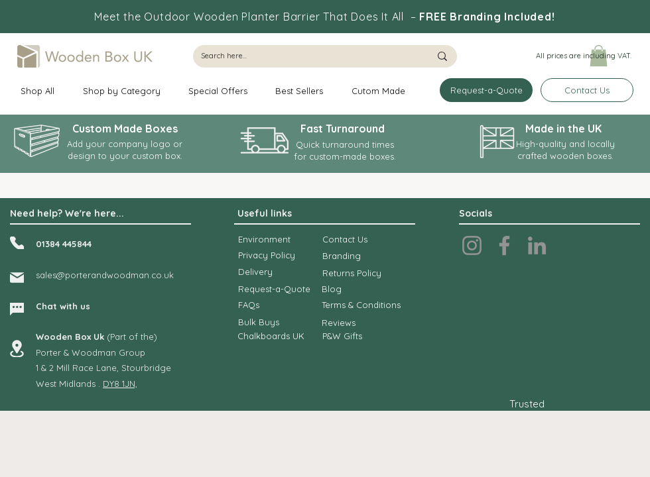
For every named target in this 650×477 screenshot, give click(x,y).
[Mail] (17, 277)
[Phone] (17, 243)
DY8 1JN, (120, 383)
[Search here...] (305, 56)
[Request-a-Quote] (486, 90)
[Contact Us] (587, 90)
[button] (583, 56)
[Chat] (17, 309)
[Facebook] (504, 245)
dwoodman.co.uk (137, 275)
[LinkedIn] (537, 245)
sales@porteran (68, 275)
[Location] (17, 348)
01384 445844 (64, 243)
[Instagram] (472, 245)
